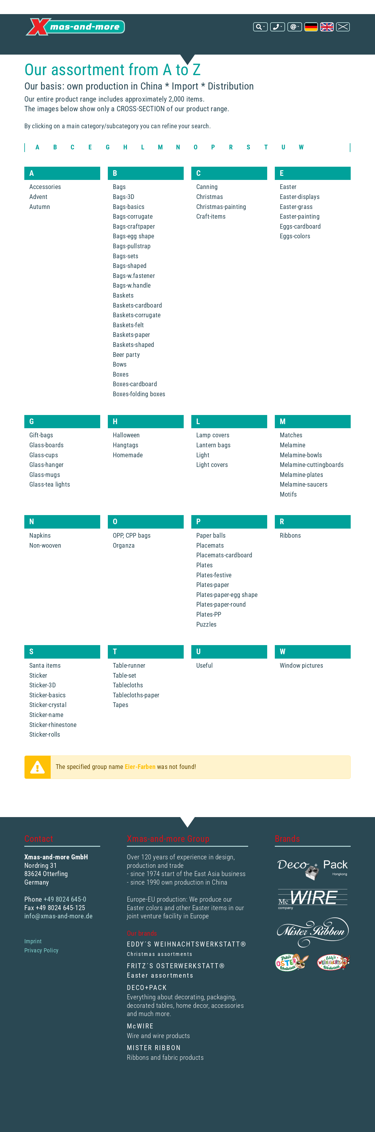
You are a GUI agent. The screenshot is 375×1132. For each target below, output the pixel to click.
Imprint (33, 961)
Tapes (120, 725)
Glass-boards (46, 465)
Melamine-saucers (304, 504)
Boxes (121, 394)
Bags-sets (126, 276)
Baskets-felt (128, 345)
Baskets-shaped (133, 365)
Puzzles (206, 644)
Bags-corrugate (133, 236)
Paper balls (211, 555)
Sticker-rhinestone (53, 745)
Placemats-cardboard (224, 575)
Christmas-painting (221, 227)
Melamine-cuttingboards (312, 485)
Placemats (210, 565)
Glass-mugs (44, 495)
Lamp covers (212, 455)
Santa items (45, 685)
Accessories (45, 207)
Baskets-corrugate (137, 335)
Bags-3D (123, 217)
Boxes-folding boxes (139, 414)
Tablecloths (128, 705)
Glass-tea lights (49, 504)
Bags (119, 207)
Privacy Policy (41, 970)
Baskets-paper (131, 355)
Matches (291, 455)
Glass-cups (43, 475)
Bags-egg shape (133, 256)
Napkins (40, 555)
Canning (207, 207)
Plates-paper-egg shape (227, 615)
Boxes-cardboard (135, 404)
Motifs (288, 514)
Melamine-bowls (301, 475)
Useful (204, 685)
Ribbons (290, 555)
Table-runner (129, 685)
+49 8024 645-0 (298, 15)
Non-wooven (45, 565)
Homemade (128, 475)
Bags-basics (128, 227)
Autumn (39, 227)
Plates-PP (208, 634)
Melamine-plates (301, 495)
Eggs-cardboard (300, 246)
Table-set (125, 695)
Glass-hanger (46, 485)
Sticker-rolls (44, 754)
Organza (124, 565)
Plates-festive (214, 595)
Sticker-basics (47, 715)
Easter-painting (300, 236)
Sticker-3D (42, 705)
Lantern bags (213, 465)
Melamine (293, 465)
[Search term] (174, 18)
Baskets (123, 315)
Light (202, 475)
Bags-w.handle (132, 306)
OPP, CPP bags (132, 555)
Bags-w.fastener (134, 296)
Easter (288, 207)
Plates (204, 585)
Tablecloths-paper (136, 715)
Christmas (209, 217)
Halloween (126, 455)
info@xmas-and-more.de (288, 20)
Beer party (126, 375)
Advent (38, 217)
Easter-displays (300, 217)
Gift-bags (41, 455)
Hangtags (126, 465)
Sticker (38, 695)
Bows (120, 384)
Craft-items (211, 236)
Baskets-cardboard (137, 325)
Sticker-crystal (48, 725)
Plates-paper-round (221, 625)
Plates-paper (212, 605)
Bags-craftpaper (134, 246)
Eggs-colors (295, 256)
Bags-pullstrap (132, 266)
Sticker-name (46, 735)
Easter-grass (296, 227)
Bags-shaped (129, 286)
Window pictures (301, 685)
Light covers (212, 485)
